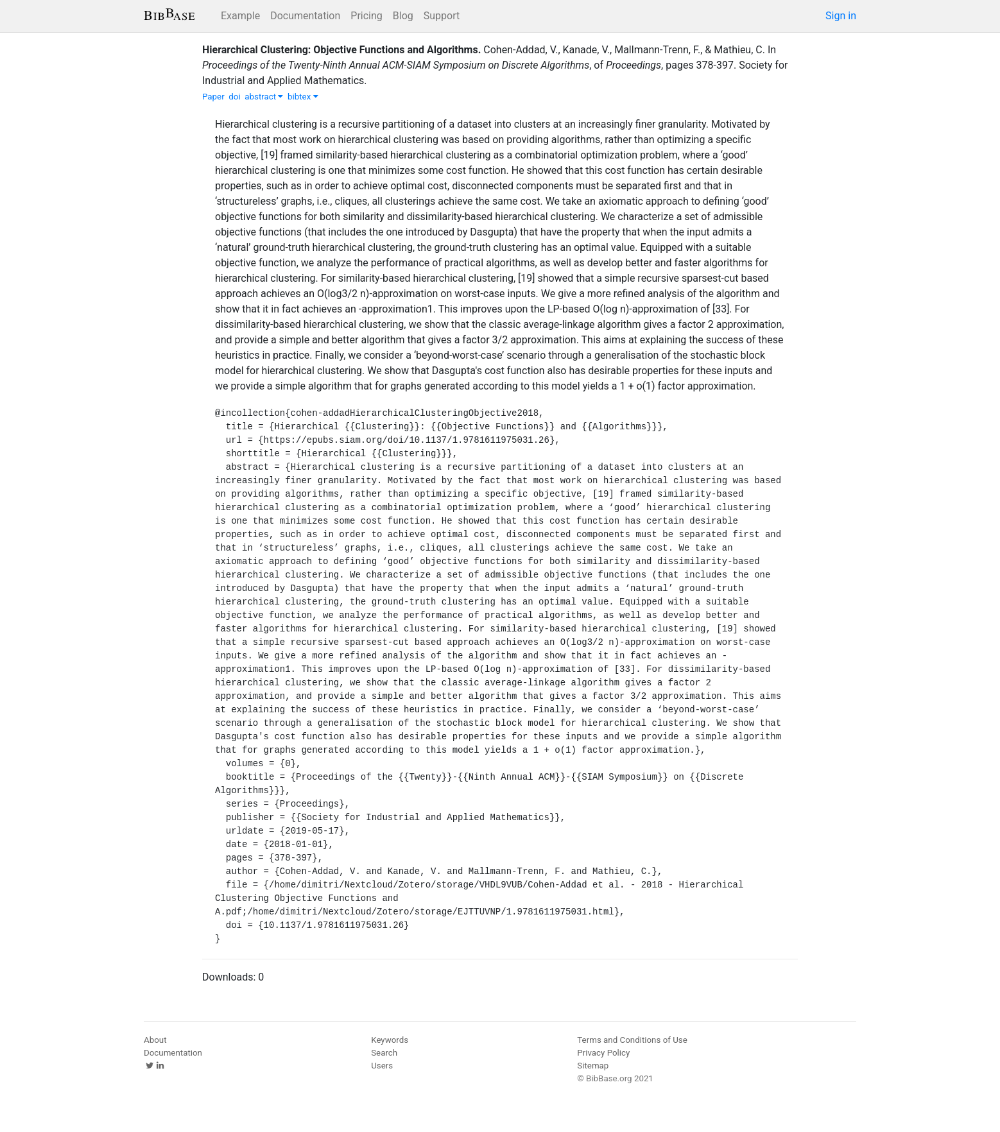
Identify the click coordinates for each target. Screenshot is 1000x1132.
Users (382, 1065)
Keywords (389, 1040)
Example (240, 16)
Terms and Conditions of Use (632, 1040)
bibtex (303, 96)
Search (384, 1053)
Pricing (366, 16)
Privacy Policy (603, 1053)
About (155, 1040)
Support (442, 16)
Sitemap (592, 1065)
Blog (403, 16)
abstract (264, 96)
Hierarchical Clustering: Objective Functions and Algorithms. (341, 50)
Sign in (840, 16)
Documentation (305, 16)
